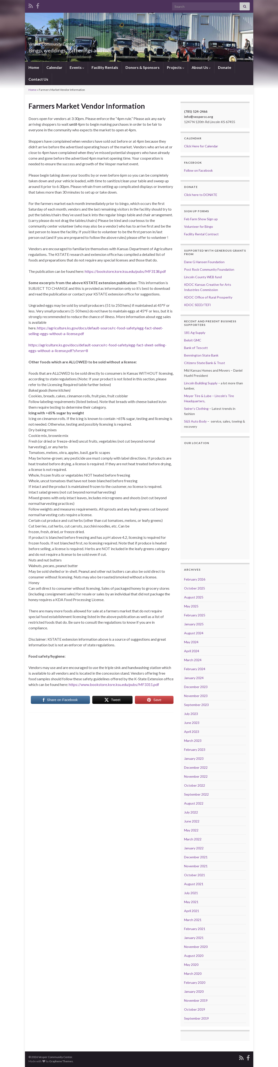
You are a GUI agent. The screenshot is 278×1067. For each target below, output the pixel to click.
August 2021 (193, 884)
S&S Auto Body (195, 421)
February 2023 (194, 749)
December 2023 (196, 687)
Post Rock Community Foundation (209, 269)
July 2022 (191, 812)
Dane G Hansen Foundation (204, 262)
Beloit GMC (192, 340)
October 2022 (194, 785)
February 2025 (194, 615)
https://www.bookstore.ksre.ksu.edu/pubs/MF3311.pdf (114, 684)
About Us (201, 67)
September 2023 (196, 705)
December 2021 (196, 857)
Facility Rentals (105, 67)
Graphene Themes (61, 1061)
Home (33, 67)
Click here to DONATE (200, 195)
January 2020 (194, 991)
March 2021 (192, 920)
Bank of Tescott (196, 348)
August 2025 (193, 597)
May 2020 (191, 965)
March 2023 (192, 741)
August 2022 (193, 803)
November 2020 (196, 947)
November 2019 (196, 1000)
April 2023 (191, 732)
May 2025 (191, 606)
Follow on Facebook (198, 170)
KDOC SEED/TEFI (197, 305)
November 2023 (196, 696)
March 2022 (192, 839)
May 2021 (191, 902)
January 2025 (194, 624)
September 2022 (196, 794)
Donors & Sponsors (142, 67)
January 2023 (194, 758)
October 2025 (194, 588)
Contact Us (38, 79)
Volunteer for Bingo (198, 226)
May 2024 (191, 642)
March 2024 (192, 660)
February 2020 (194, 982)
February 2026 (194, 579)
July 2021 (191, 893)
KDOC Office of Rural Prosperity (208, 297)
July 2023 (191, 714)
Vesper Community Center (68, 42)
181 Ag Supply (194, 333)
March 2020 (192, 974)
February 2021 (194, 929)
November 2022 (196, 776)
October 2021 (194, 875)
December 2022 (196, 767)
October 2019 (194, 1009)
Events (77, 67)
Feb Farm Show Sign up (201, 219)
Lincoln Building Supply (201, 383)
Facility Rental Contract (201, 234)
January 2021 (194, 938)
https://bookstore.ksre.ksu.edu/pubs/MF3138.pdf (125, 271)
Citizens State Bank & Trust (204, 363)
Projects (175, 67)
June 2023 (191, 723)
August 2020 (193, 956)
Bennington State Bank (201, 355)
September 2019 (196, 1018)
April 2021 (191, 911)
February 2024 (194, 669)
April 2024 (191, 651)
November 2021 (196, 866)
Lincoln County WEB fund (203, 277)
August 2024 (193, 633)
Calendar (54, 67)
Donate (224, 67)
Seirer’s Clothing (196, 409)
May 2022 (191, 830)
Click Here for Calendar (201, 146)
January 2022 (194, 848)
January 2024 (194, 678)
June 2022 (191, 821)
